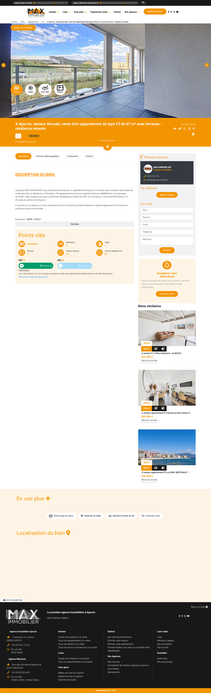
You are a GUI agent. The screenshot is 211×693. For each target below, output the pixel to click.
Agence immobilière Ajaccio (23, 631)
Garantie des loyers (67, 679)
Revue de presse (165, 662)
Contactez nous (151, 515)
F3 (43, 22)
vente (22, 22)
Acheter (52, 12)
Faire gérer (79, 12)
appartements (33, 22)
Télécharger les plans (61, 515)
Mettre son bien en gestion (70, 676)
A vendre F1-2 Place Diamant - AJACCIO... (162, 353)
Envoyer (168, 250)
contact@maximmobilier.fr (157, 180)
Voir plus (75, 224)
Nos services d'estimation (120, 637)
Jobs (159, 637)
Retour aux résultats (24, 28)
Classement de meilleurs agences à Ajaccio (128, 665)
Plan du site (162, 647)
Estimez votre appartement (120, 644)
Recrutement (114, 672)
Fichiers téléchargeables (47, 156)
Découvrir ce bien (149, 360)
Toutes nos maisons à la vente (72, 637)
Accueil (14, 22)
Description (23, 156)
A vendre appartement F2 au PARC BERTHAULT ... (166, 472)
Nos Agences (131, 12)
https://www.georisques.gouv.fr (33, 277)
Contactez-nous (156, 11)
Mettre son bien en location (71, 673)
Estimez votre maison (118, 640)
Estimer (117, 12)
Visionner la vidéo (90, 515)
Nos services (114, 662)
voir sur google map (12, 600)
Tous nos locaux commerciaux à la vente (77, 647)
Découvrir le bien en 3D (121, 515)
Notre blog (162, 658)
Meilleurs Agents (60, 618)
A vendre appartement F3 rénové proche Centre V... (167, 413)
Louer (65, 12)
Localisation (72, 156)
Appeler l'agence (168, 195)
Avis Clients (113, 669)
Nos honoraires (164, 644)
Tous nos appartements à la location (75, 662)
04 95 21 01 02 (152, 176)
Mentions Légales (165, 640)
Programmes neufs (99, 12)
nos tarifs (32, 142)
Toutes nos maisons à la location (74, 658)
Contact (89, 156)
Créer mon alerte (168, 294)
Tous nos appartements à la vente (74, 640)
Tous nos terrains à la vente (71, 644)
